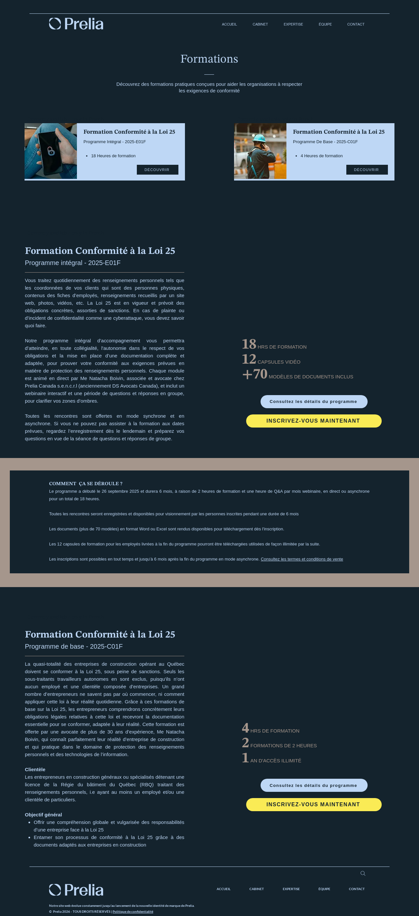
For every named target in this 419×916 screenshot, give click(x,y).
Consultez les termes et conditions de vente (302, 559)
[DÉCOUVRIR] (157, 170)
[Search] (363, 873)
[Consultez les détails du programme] (314, 401)
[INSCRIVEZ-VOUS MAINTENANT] (314, 421)
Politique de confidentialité (133, 911)
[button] (257, 24)
